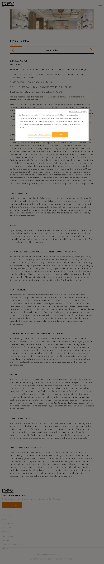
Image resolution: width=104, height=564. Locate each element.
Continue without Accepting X (78, 112)
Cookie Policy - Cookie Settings (39, 135)
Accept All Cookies (60, 135)
